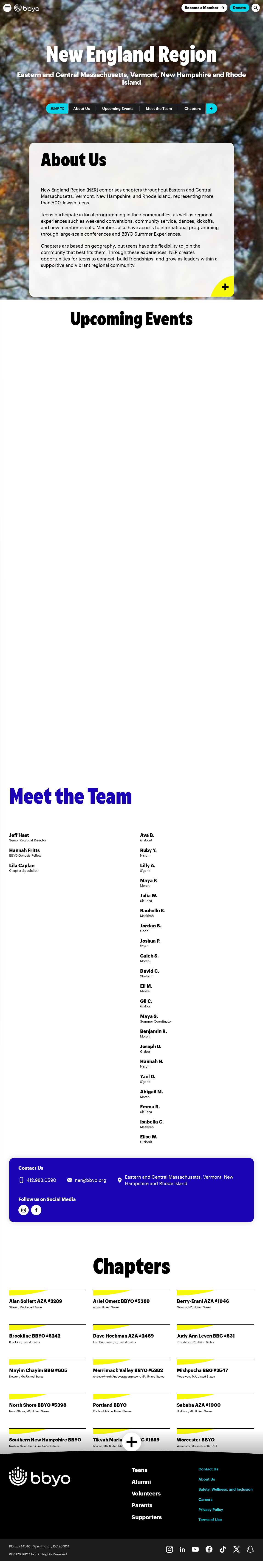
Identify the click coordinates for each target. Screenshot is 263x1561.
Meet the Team (159, 108)
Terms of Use (210, 1519)
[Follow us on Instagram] (23, 1210)
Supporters (147, 1517)
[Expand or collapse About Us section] (222, 286)
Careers (205, 1499)
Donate (239, 7)
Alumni (141, 1481)
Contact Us (208, 1469)
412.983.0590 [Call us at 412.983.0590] (41, 1180)
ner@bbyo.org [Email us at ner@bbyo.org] (90, 1180)
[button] (7, 8)
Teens (139, 1470)
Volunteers (146, 1493)
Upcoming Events (117, 108)
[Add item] (211, 108)
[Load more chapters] (131, 1442)
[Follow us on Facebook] (36, 1210)
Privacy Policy (210, 1509)
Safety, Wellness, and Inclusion (225, 1489)
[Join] (204, 8)
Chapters (192, 108)
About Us (81, 108)
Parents (142, 1505)
